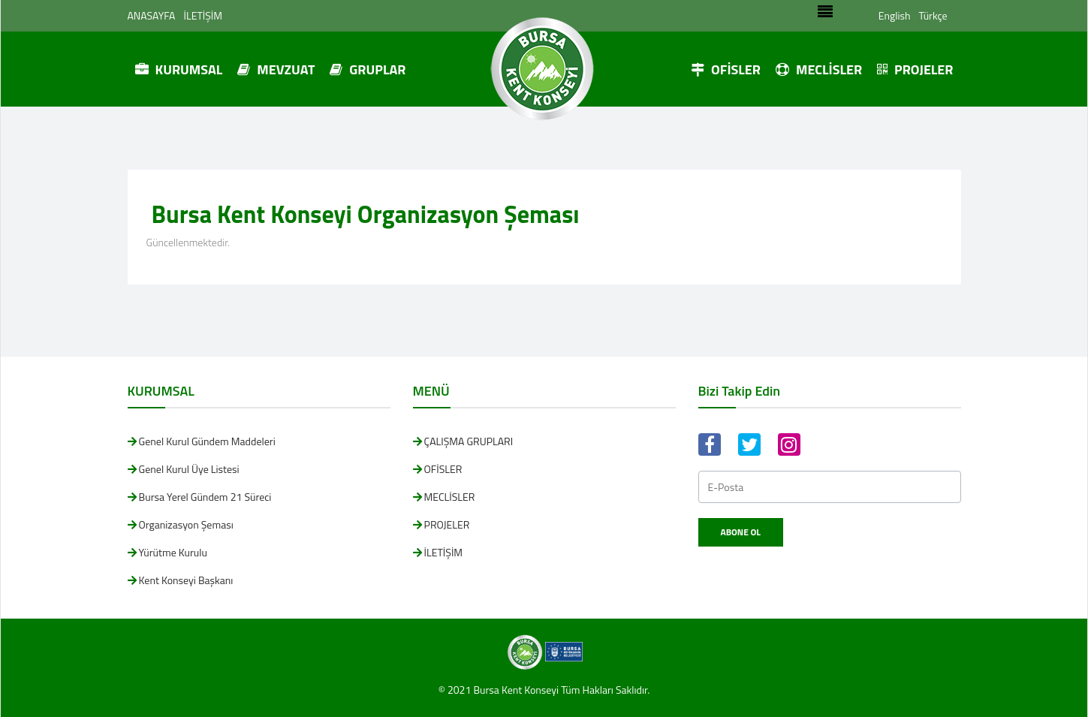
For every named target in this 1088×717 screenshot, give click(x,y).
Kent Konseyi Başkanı (186, 580)
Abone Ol (741, 532)
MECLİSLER (819, 69)
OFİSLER (726, 69)
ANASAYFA (152, 15)
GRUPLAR (367, 69)
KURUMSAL (179, 69)
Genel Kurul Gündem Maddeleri (207, 441)
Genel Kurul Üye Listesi (189, 469)
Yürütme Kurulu (173, 552)
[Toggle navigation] (824, 16)
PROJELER (915, 69)
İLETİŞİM (203, 15)
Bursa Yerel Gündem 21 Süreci (205, 497)
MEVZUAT (276, 69)
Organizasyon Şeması (186, 524)
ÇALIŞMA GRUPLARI (469, 441)
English (895, 15)
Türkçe (932, 15)
